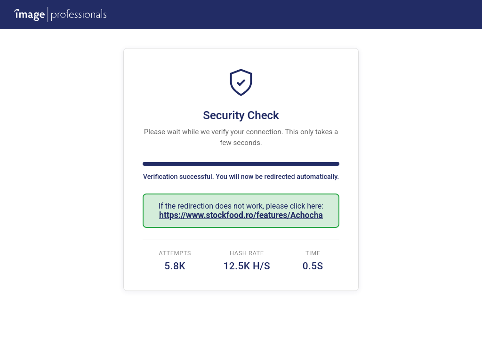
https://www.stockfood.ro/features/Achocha (241, 215)
